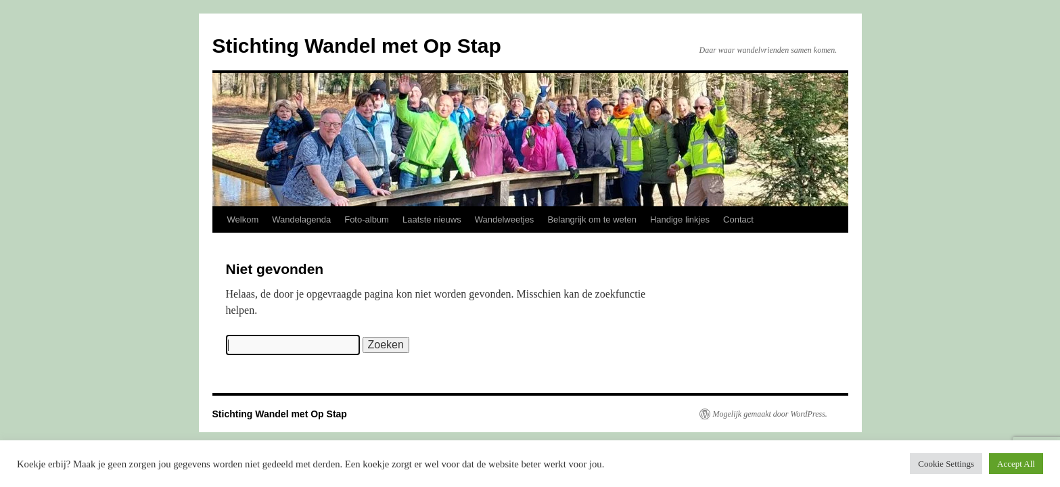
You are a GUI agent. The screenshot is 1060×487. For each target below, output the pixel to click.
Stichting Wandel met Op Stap (356, 45)
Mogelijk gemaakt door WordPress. (770, 414)
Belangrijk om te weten (592, 219)
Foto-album (366, 219)
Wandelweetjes (504, 219)
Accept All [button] (1016, 464)
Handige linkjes (680, 219)
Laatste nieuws (431, 219)
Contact (738, 219)
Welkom (243, 219)
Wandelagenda (301, 219)
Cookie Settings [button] (946, 464)
